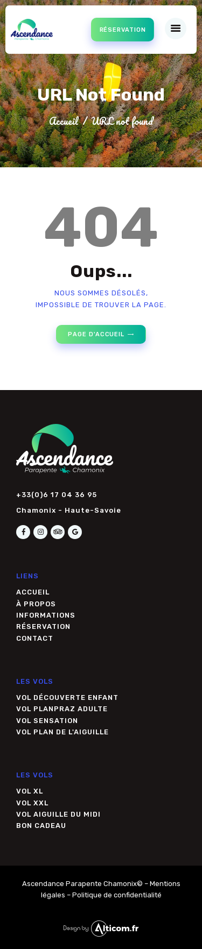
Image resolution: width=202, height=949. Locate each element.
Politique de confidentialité (117, 895)
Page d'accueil (96, 334)
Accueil (63, 121)
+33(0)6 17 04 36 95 (56, 495)
